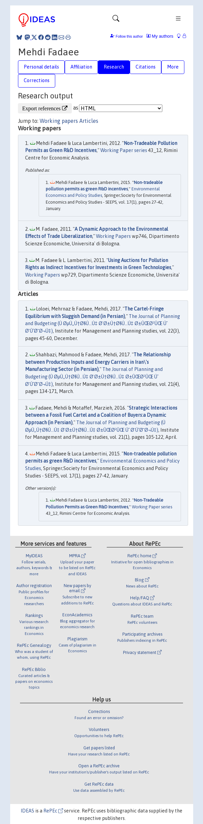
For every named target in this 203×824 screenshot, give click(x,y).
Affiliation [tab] (81, 67)
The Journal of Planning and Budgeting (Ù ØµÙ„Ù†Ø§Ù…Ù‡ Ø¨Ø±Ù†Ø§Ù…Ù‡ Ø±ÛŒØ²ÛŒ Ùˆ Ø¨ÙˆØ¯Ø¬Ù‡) (102, 324)
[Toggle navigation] (115, 20)
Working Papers (113, 236)
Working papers (59, 121)
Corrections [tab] (36, 80)
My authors (160, 36)
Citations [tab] (146, 67)
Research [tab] (114, 67)
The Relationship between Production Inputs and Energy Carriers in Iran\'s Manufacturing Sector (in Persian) (98, 362)
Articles (88, 121)
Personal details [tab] (41, 67)
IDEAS (27, 810)
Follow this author (129, 36)
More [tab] (173, 67)
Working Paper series (123, 150)
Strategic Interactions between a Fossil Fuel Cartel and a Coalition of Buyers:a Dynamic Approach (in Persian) (101, 415)
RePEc (53, 810)
